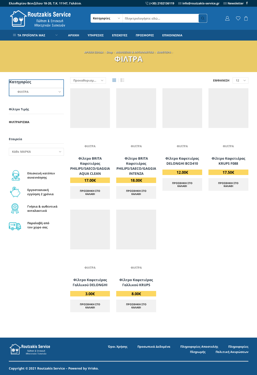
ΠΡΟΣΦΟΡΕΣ (145, 35)
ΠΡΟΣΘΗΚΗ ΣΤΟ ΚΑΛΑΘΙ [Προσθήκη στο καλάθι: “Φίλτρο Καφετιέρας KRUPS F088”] (228, 184)
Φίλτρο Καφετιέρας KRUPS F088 (228, 161)
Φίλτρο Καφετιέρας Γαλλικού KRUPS (136, 282)
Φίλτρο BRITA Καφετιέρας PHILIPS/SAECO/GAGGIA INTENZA (136, 166)
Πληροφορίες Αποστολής (199, 347)
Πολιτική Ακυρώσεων (232, 352)
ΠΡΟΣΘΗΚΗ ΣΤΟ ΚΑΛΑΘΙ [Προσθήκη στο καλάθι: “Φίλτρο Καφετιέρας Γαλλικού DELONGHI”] (90, 306)
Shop (109, 52)
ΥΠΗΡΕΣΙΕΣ (96, 35)
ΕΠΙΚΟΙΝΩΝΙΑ (172, 35)
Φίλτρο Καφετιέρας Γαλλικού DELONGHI (90, 282)
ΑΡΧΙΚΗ (73, 35)
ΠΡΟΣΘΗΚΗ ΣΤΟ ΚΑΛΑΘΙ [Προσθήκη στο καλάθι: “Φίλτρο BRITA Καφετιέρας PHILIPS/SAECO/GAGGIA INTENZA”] (136, 192)
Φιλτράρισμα (19, 122)
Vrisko (93, 368)
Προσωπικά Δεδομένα (153, 347)
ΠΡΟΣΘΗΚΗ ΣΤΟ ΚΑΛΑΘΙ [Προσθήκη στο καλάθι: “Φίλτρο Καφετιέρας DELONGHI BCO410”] (182, 184)
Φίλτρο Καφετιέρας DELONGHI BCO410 (182, 161)
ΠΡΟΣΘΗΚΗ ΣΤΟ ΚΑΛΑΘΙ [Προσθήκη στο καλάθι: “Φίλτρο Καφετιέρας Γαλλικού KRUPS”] (136, 306)
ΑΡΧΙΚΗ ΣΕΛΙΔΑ (93, 52)
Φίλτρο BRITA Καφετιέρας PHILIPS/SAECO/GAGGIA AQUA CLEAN (90, 166)
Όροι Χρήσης (117, 347)
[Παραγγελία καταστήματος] (88, 80)
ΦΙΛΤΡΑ (90, 146)
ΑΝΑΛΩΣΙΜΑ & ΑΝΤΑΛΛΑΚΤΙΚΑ (135, 52)
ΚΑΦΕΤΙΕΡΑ (164, 52)
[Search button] (203, 18)
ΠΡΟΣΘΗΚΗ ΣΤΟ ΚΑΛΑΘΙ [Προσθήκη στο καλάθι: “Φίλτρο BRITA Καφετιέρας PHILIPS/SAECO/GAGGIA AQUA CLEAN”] (90, 192)
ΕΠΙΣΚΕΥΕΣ (119, 35)
